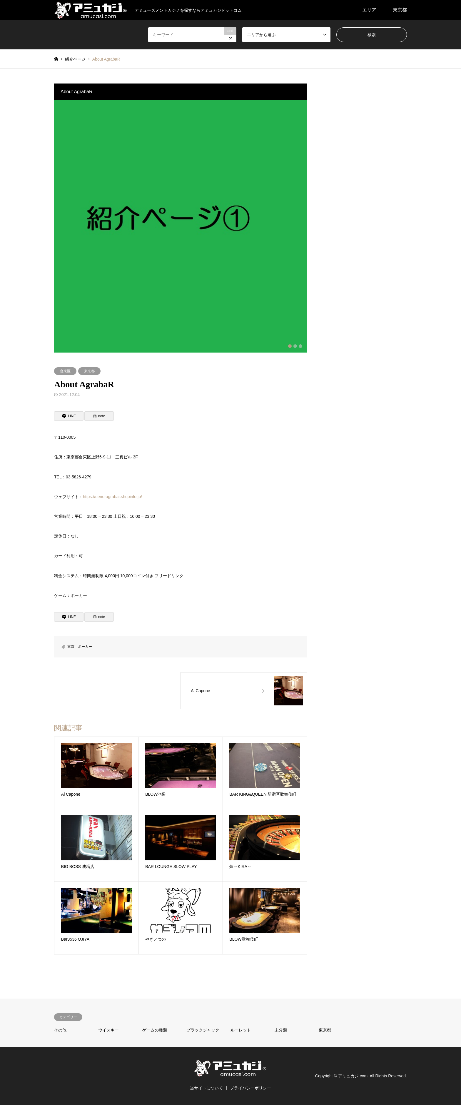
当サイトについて (206, 1088)
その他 (60, 1030)
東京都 (400, 9)
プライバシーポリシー (250, 1088)
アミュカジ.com (353, 1076)
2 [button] (295, 346)
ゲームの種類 (154, 1030)
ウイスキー (108, 1030)
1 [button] (290, 346)
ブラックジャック (202, 1030)
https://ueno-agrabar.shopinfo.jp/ (112, 496)
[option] (180, 226)
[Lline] (68, 416)
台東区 (65, 371)
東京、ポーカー (79, 647)
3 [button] (300, 346)
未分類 (281, 1030)
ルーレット (240, 1030)
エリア (369, 9)
